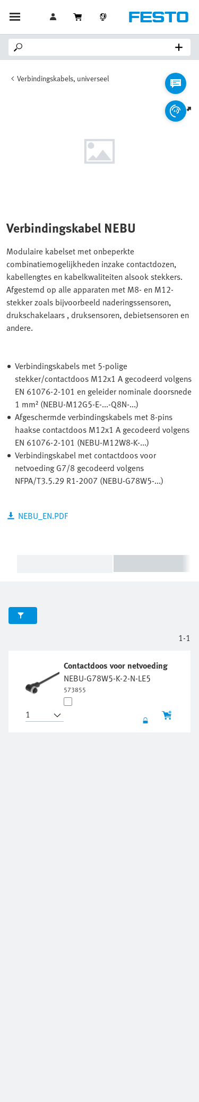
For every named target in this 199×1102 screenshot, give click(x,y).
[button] (38, 715)
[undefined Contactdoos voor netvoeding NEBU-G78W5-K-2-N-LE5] (117, 676)
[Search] (102, 47)
